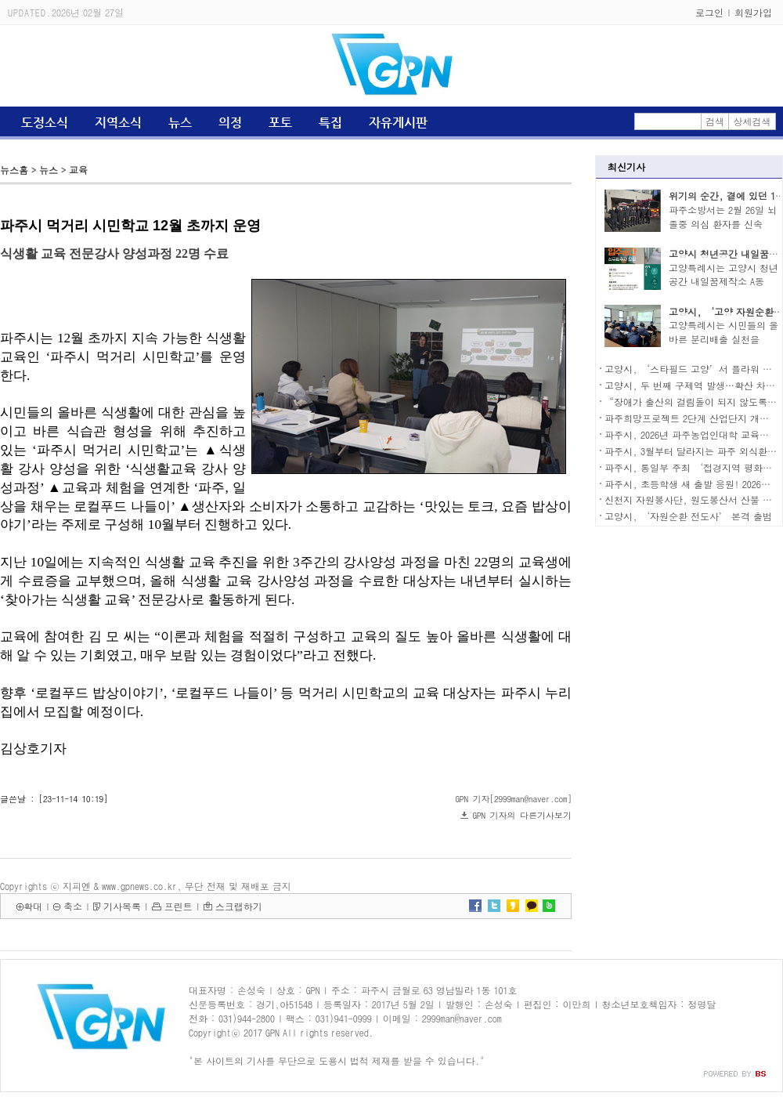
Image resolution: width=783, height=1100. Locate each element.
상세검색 (752, 121)
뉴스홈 (14, 169)
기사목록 (122, 906)
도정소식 (44, 122)
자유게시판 (398, 122)
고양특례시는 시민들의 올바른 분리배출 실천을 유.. (723, 339)
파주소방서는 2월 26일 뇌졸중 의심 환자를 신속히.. (723, 223)
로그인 (709, 12)
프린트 (178, 906)
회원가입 (753, 12)
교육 (78, 169)
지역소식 (118, 122)
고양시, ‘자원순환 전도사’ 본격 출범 (688, 516)
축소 (72, 906)
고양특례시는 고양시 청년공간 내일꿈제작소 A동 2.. (723, 281)
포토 (280, 122)
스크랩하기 (238, 906)
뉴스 (180, 122)
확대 (32, 906)
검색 (714, 121)
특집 (330, 122)
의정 (230, 122)
